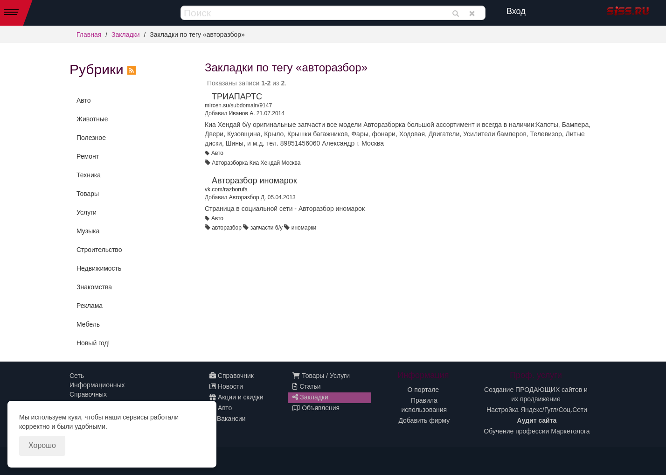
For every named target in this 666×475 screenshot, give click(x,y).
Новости (226, 386)
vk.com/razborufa (226, 189)
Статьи (306, 386)
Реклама (89, 305)
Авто (83, 100)
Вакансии (227, 418)
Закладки (125, 34)
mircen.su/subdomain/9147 (238, 105)
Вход (516, 11)
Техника (88, 175)
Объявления (316, 408)
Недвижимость (98, 268)
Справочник (231, 375)
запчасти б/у (266, 227)
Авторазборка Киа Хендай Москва (256, 163)
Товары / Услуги (321, 375)
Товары (87, 193)
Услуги (86, 212)
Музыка (88, 231)
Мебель (88, 324)
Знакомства (94, 287)
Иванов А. (242, 113)
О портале (423, 389)
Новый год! (93, 343)
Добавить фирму (424, 420)
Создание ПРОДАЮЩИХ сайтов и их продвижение (536, 394)
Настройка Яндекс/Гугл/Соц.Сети (536, 409)
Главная (88, 34)
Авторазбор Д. (247, 197)
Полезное (91, 137)
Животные (92, 119)
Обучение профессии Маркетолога (537, 431)
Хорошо (42, 445)
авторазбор (227, 227)
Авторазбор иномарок (254, 180)
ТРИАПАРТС (237, 96)
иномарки (304, 227)
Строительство (99, 249)
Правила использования (424, 405)
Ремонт (87, 156)
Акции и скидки (236, 397)
